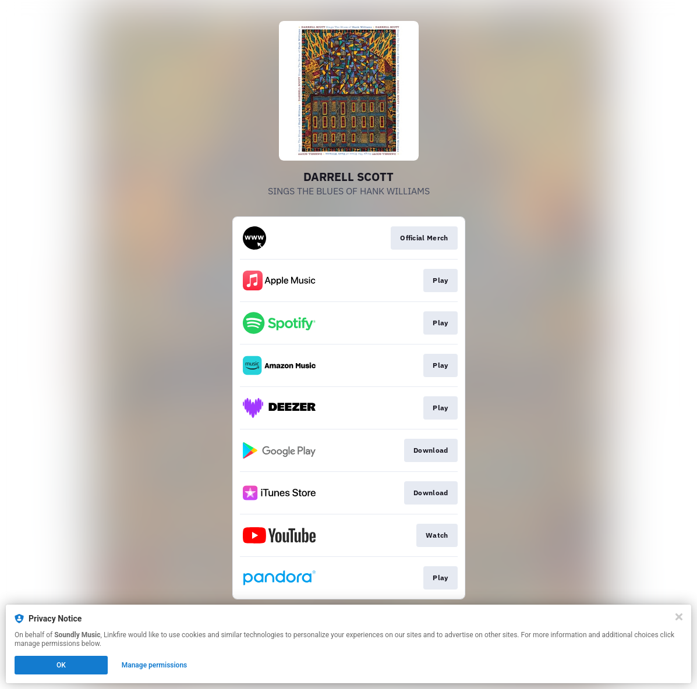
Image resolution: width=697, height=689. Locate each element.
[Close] (679, 617)
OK (61, 665)
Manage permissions (154, 665)
